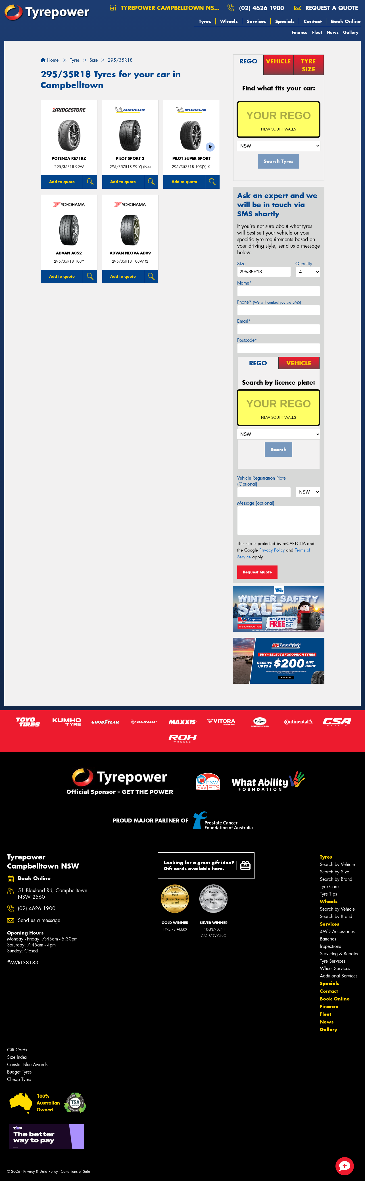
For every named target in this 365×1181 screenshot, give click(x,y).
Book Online (346, 21)
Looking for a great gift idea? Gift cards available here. (207, 865)
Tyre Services (332, 961)
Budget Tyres (19, 1072)
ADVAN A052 (69, 253)
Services (256, 21)
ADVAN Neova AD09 (130, 253)
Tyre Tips (328, 894)
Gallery (350, 32)
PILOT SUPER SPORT (191, 158)
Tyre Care (329, 887)
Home (50, 60)
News (333, 32)
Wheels (229, 21)
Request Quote (257, 572)
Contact (313, 21)
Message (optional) (255, 503)
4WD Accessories (337, 932)
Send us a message (39, 920)
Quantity (303, 264)
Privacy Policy (272, 550)
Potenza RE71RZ (69, 158)
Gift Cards (17, 1050)
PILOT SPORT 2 (130, 158)
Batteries (328, 939)
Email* (244, 321)
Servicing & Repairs (339, 954)
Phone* (269, 302)
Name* (244, 283)
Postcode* (247, 340)
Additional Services (338, 976)
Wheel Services (335, 968)
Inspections (330, 946)
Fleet (317, 32)
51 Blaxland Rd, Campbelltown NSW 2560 (52, 893)
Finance (300, 32)
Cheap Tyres (19, 1079)
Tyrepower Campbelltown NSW (165, 7)
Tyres (205, 21)
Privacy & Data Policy (40, 1171)
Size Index (17, 1057)
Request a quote (326, 7)
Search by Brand (336, 879)
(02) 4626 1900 (261, 7)
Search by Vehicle (337, 864)
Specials (285, 21)
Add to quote (62, 181)
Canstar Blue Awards (27, 1065)
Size (241, 264)
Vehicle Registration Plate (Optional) (261, 481)
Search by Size (334, 872)
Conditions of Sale (75, 1171)
